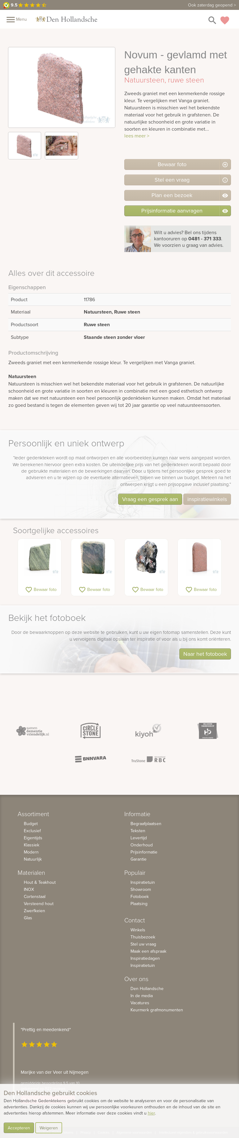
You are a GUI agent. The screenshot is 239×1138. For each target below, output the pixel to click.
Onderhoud (141, 845)
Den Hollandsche (147, 988)
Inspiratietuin (142, 882)
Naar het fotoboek (205, 654)
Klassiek (31, 845)
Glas (28, 918)
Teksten (137, 831)
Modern (31, 852)
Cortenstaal (34, 896)
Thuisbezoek (142, 937)
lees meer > (136, 135)
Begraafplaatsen (145, 823)
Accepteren (19, 1128)
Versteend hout (38, 903)
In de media (141, 996)
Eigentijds (33, 838)
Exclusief (32, 831)
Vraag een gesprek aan (150, 499)
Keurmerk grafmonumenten (156, 1010)
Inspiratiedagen (145, 958)
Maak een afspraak (148, 951)
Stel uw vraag (143, 944)
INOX (29, 889)
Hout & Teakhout (40, 882)
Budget (31, 823)
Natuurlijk (33, 859)
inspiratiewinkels (207, 499)
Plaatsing (138, 903)
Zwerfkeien (34, 911)
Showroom (140, 889)
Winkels (137, 930)
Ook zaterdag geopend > (212, 5)
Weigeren (49, 1128)
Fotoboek (139, 896)
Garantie (138, 859)
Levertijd (138, 838)
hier (151, 1113)
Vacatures (139, 1003)
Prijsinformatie (143, 852)
